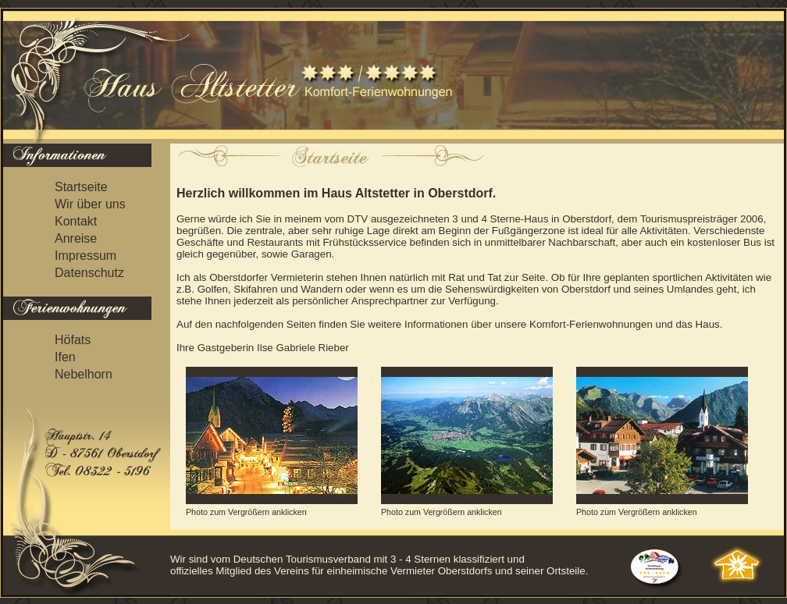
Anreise (76, 238)
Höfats (73, 339)
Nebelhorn (83, 374)
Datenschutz (89, 272)
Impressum (85, 255)
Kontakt (76, 221)
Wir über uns (90, 204)
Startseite (81, 187)
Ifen (65, 357)
